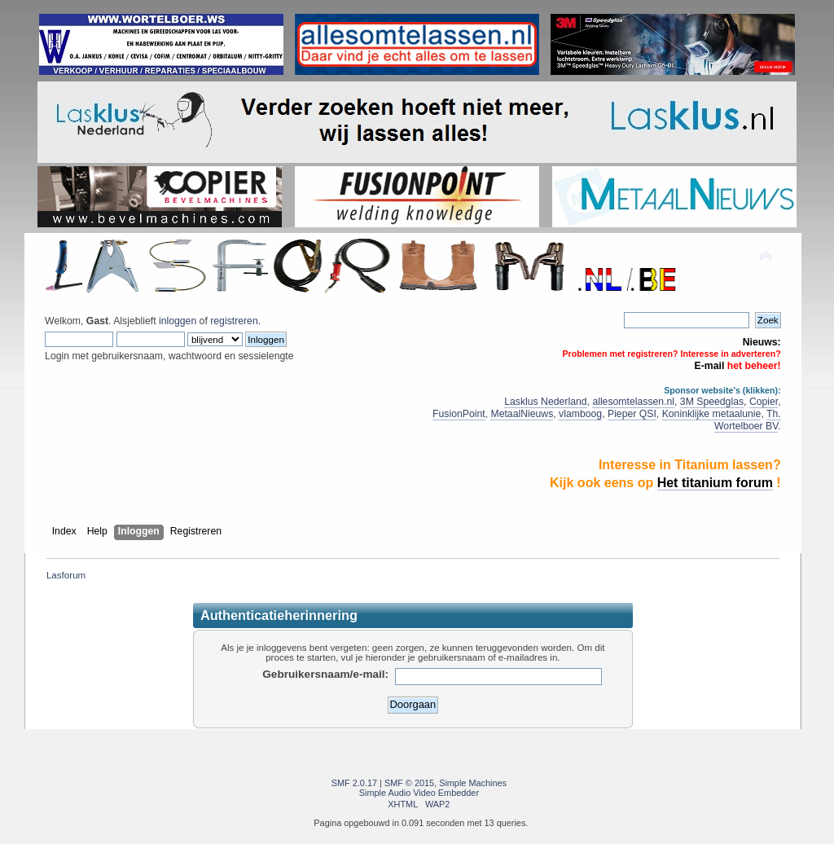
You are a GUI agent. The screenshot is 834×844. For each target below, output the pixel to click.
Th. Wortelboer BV (747, 420)
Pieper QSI (632, 414)
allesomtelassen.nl (633, 401)
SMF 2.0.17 (354, 783)
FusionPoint (458, 414)
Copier (763, 401)
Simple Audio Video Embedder (419, 793)
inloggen (177, 321)
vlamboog (580, 414)
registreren (233, 321)
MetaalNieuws (521, 414)
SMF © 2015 (409, 783)
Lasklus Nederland (545, 401)
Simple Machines (473, 783)
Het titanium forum (715, 483)
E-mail (710, 365)
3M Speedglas (712, 401)
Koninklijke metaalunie (712, 414)
